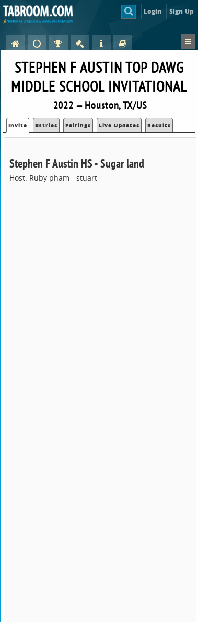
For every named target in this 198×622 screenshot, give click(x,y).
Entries (46, 125)
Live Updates (119, 125)
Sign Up (181, 11)
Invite (17, 125)
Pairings (78, 125)
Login (153, 11)
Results (159, 125)
